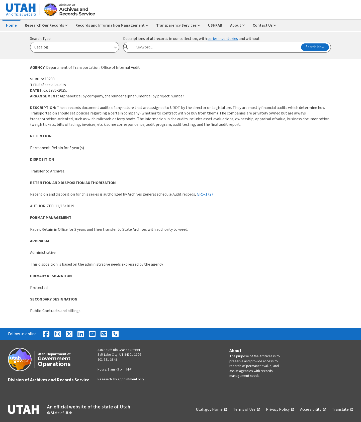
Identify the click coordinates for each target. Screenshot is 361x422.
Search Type (40, 38)
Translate (342, 409)
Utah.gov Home (211, 409)
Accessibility (313, 409)
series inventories (223, 38)
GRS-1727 (205, 194)
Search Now (315, 47)
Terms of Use (246, 409)
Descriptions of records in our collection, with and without (191, 38)
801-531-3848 (107, 359)
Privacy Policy (280, 409)
